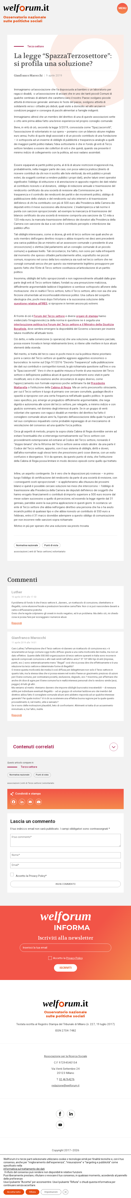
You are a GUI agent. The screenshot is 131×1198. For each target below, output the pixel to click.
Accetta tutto (13, 1192)
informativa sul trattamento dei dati (24, 1168)
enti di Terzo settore (41, 552)
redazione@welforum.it (65, 1088)
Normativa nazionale (28, 545)
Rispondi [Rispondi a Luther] (17, 623)
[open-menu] (122, 8)
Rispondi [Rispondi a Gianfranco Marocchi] (17, 716)
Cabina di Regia (61, 388)
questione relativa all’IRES (31, 304)
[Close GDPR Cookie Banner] (65, 1192)
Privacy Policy (37, 877)
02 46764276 (66, 1082)
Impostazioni (51, 1192)
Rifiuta (32, 1192)
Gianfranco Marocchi (29, 76)
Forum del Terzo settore (49, 316)
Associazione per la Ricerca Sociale (65, 1059)
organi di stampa (88, 316)
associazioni (21, 552)
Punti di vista (53, 545)
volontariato (61, 552)
